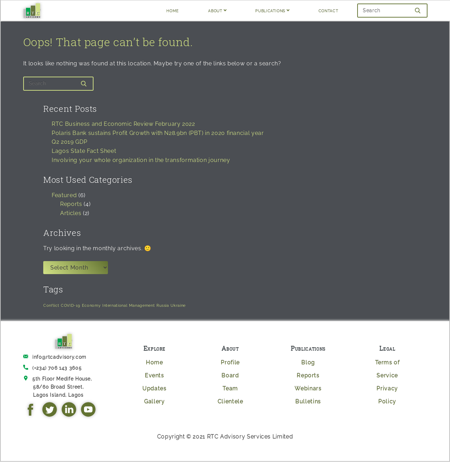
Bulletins (308, 401)
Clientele (230, 401)
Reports (71, 204)
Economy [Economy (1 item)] (91, 305)
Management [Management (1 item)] (142, 305)
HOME (172, 10)
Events (154, 375)
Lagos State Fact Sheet (84, 151)
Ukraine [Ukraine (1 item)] (178, 305)
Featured (64, 195)
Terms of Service (387, 369)
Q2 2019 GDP (69, 141)
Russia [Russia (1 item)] (162, 305)
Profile (230, 362)
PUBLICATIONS (270, 10)
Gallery (154, 401)
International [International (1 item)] (114, 305)
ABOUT (215, 10)
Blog (308, 362)
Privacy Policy (387, 395)
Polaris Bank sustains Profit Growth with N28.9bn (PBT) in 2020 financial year (158, 133)
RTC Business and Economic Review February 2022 (123, 124)
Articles (70, 213)
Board (230, 375)
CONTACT (328, 10)
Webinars (308, 388)
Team (230, 388)
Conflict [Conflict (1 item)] (51, 305)
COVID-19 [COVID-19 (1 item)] (70, 305)
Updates (154, 388)
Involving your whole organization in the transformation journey (141, 160)
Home (154, 362)
